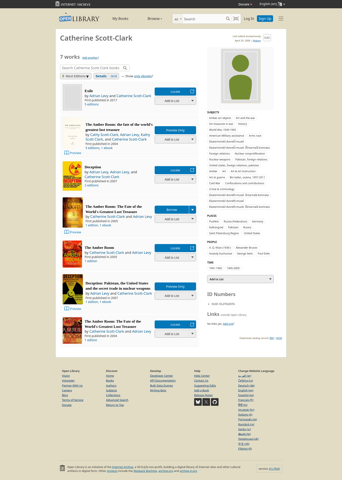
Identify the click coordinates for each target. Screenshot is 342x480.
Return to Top (115, 405)
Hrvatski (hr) (246, 410)
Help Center (202, 376)
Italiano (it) (245, 414)
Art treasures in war (221, 124)
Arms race (255, 136)
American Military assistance (226, 136)
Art (224, 171)
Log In (249, 18)
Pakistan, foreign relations (251, 159)
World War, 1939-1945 (222, 130)
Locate (175, 91)
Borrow (171, 210)
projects (112, 471)
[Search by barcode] (236, 19)
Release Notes (203, 395)
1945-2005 (233, 268)
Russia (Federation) (235, 221)
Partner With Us (72, 385)
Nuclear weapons (220, 159)
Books (110, 380)
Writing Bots (158, 390)
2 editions (92, 185)
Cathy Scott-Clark (104, 134)
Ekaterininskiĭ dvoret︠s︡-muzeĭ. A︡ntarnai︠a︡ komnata (239, 195)
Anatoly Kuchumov (220, 253)
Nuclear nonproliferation (250, 153)
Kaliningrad (216, 227)
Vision (66, 376)
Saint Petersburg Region (224, 233)
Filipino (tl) (245, 449)
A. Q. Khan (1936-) (220, 247)
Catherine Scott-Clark (133, 95)
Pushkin (214, 221)
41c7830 (274, 469)
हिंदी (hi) (242, 405)
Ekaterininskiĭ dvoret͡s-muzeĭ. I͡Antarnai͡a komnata (239, 148)
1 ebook (107, 148)
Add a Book (201, 390)
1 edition (92, 225)
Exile (89, 91)
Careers (67, 390)
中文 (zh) (243, 444)
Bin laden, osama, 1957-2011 (247, 177)
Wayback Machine (145, 471)
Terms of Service (72, 400)
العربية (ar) (244, 376)
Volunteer (68, 380)
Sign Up (265, 18)
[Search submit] (228, 19)
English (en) (245, 390)
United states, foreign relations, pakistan (234, 165)
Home (110, 376)
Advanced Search (117, 400)
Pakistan (233, 227)
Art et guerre (217, 177)
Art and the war (245, 118)
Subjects (111, 390)
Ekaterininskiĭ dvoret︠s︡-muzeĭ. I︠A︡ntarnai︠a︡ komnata (239, 207)
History (257, 40)
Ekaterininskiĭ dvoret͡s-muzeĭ (226, 141)
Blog (65, 395)
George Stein (245, 253)
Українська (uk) (248, 439)
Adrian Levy (98, 95)
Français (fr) (245, 400)
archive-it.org (188, 471)
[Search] (203, 18)
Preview (75, 153)
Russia (247, 227)
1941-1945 (215, 268)
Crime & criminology (221, 189)
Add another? (90, 58)
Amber (213, 171)
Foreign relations (219, 153)
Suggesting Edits (205, 385)
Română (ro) (246, 424)
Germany (257, 221)
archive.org (166, 471)
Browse (150, 18)
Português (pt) (247, 419)
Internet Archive (122, 467)
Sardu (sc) (244, 429)
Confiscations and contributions (244, 183)
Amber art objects (220, 118)
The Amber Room (99, 247)
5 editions (92, 104)
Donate (245, 4)
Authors (111, 385)
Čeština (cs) (245, 380)
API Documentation (163, 380)
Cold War (214, 183)
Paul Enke (264, 253)
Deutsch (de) (246, 385)
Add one (228, 324)
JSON (279, 338)
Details (101, 76)
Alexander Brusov (246, 247)
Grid (114, 76)
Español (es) (246, 395)
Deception (93, 167)
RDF (272, 338)
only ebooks (143, 76)
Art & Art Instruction (243, 171)
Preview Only (175, 130)
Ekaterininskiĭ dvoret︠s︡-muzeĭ (226, 201)
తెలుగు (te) (244, 434)
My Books (120, 18)
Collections (113, 395)
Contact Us (201, 380)
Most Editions (74, 76)
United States (252, 233)
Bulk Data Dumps (161, 385)
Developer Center (161, 376)
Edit (267, 38)
